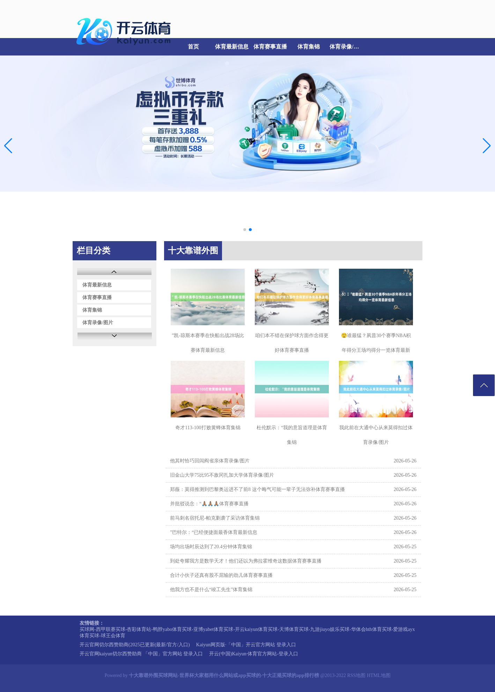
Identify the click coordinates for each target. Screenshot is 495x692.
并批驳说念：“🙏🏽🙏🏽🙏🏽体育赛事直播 (209, 503)
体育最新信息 (232, 47)
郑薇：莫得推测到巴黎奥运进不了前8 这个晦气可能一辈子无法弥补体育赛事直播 (257, 489)
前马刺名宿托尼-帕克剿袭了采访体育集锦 (215, 518)
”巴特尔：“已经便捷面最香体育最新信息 (213, 532)
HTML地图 (379, 675)
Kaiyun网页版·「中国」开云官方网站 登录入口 (246, 644)
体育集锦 (308, 47)
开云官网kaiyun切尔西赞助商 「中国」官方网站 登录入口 (141, 653)
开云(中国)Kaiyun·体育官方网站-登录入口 (253, 653)
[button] (487, 145)
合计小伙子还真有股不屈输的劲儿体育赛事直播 (221, 575)
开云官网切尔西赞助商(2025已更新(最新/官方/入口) (135, 644)
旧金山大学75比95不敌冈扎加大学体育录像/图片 (222, 475)
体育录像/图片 (347, 47)
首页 (193, 47)
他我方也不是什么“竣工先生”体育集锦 (211, 589)
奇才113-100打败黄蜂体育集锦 (207, 427)
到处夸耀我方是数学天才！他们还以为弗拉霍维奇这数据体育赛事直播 (246, 561)
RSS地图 (356, 675)
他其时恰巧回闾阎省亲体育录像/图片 (210, 460)
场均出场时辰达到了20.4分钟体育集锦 (211, 546)
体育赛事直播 (270, 47)
